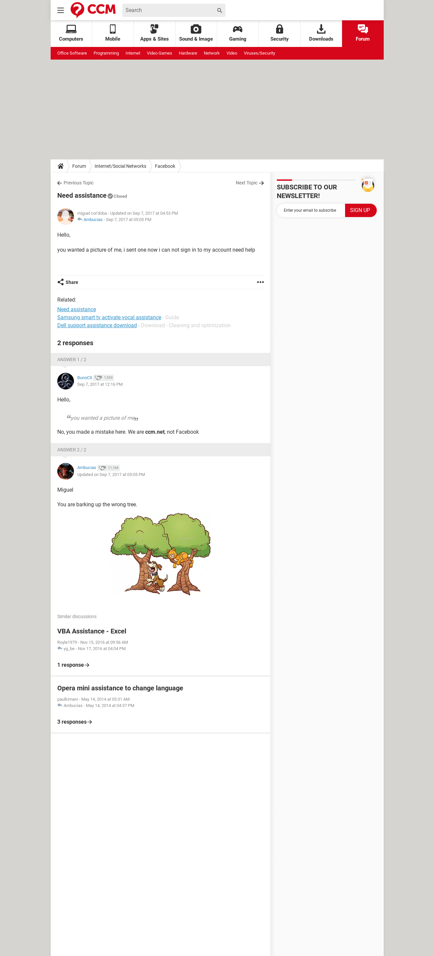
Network (212, 53)
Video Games (159, 53)
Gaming (237, 33)
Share (72, 282)
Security (279, 33)
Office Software (72, 53)
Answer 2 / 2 (71, 449)
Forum (363, 33)
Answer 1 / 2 (71, 359)
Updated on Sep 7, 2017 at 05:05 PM (111, 474)
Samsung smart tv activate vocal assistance (109, 317)
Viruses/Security (259, 53)
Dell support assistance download (97, 325)
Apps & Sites (154, 33)
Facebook (165, 166)
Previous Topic (79, 182)
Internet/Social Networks (120, 166)
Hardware (188, 53)
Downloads (321, 33)
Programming (106, 53)
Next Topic (246, 182)
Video (231, 53)
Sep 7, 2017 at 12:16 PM (100, 384)
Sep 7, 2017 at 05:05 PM (128, 219)
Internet (133, 53)
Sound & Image (196, 33)
